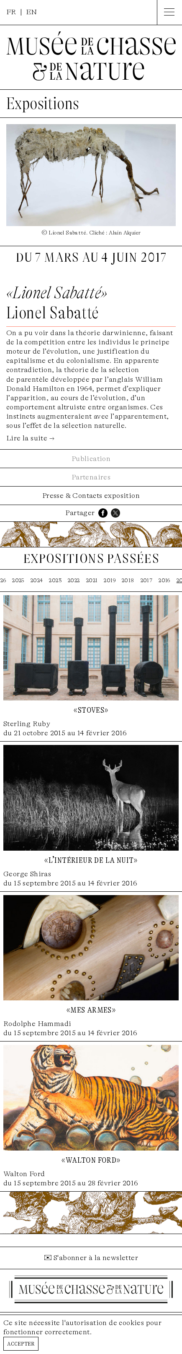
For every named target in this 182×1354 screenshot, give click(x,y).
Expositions (42, 103)
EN (31, 12)
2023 (55, 580)
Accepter (21, 1343)
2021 (92, 580)
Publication (91, 459)
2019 (109, 580)
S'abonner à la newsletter (96, 1258)
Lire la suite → (30, 438)
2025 (18, 580)
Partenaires (91, 477)
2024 (37, 580)
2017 (147, 580)
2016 (164, 580)
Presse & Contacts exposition (91, 496)
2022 (74, 580)
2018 (128, 580)
